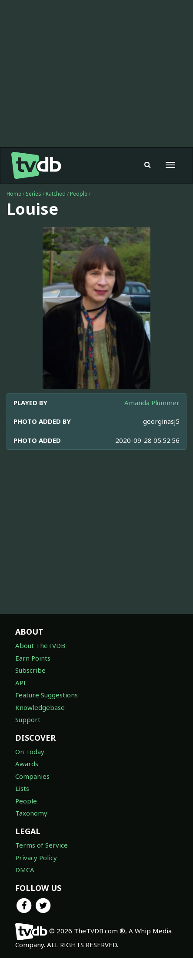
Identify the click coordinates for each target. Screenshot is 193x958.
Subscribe (30, 670)
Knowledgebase (40, 707)
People (78, 193)
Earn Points (32, 658)
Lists (22, 788)
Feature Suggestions (46, 694)
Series (33, 193)
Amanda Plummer (152, 402)
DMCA (24, 869)
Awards (26, 763)
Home (14, 193)
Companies (32, 776)
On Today (29, 751)
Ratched (56, 193)
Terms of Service (41, 845)
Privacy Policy (36, 857)
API (20, 682)
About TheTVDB (40, 645)
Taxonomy (31, 813)
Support (27, 719)
